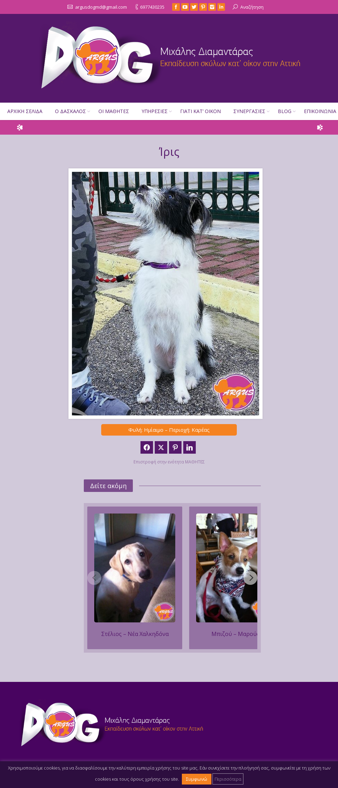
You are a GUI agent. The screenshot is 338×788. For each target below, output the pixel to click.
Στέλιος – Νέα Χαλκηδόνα (135, 634)
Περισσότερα (228, 779)
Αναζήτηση (252, 7)
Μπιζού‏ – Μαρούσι (236, 634)
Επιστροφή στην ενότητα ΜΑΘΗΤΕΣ (169, 462)
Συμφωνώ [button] (196, 779)
